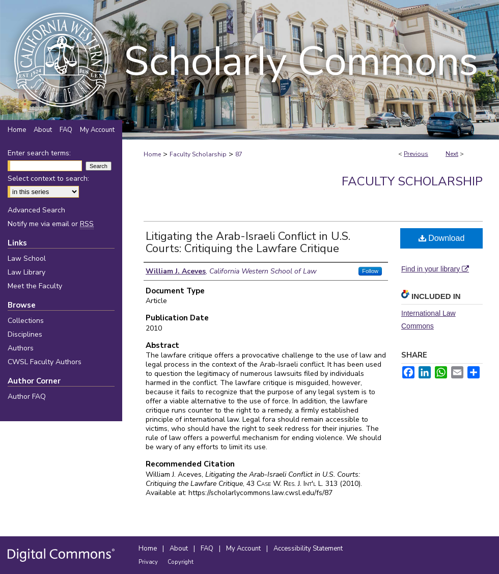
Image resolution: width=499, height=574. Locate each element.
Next (452, 154)
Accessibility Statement (308, 548)
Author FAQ (27, 396)
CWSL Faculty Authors (44, 362)
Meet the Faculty (35, 286)
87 (238, 154)
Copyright (180, 562)
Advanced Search (36, 210)
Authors (21, 348)
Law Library (26, 272)
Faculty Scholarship (198, 154)
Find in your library (435, 269)
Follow (370, 271)
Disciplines (25, 334)
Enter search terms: (39, 153)
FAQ (208, 548)
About (179, 548)
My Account (244, 548)
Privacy (148, 562)
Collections (26, 320)
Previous (416, 154)
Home (152, 154)
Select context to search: (48, 178)
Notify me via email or (51, 224)
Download (442, 238)
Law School (27, 258)
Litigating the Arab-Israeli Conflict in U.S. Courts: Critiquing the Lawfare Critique (248, 242)
